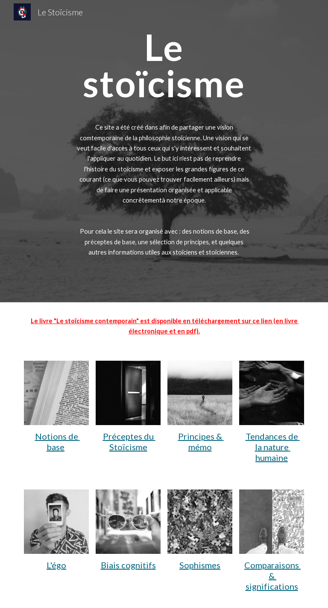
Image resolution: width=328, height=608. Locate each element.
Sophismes (199, 565)
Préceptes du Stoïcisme (129, 441)
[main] (164, 151)
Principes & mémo (201, 441)
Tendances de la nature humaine (273, 447)
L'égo (56, 565)
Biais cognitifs (128, 565)
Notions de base (57, 441)
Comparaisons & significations (272, 575)
